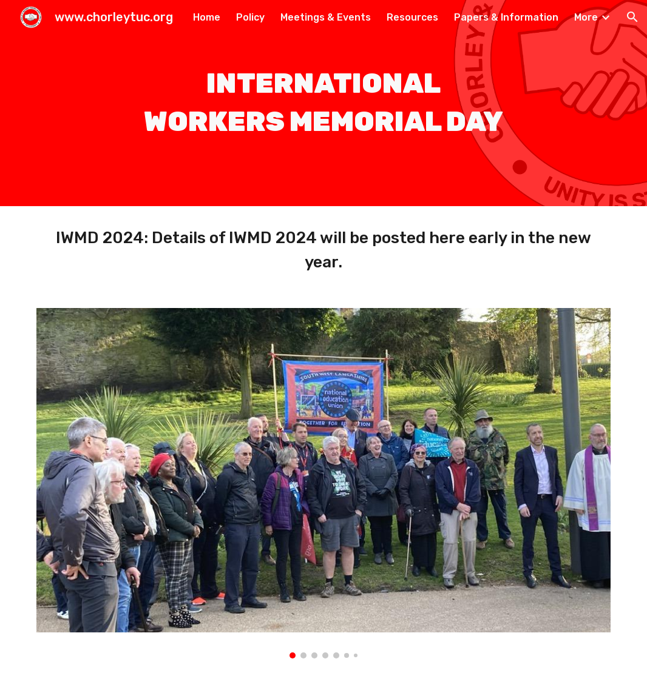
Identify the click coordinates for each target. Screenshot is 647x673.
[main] (323, 103)
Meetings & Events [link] (325, 17)
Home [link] (206, 17)
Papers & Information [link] (506, 17)
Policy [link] (250, 17)
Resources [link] (412, 17)
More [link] (586, 17)
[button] (632, 17)
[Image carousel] (323, 483)
